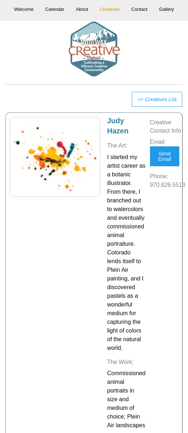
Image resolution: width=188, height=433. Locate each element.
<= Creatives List (157, 99)
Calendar (54, 9)
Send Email (164, 156)
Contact (139, 9)
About (82, 9)
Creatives (110, 9)
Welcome (24, 9)
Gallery (166, 9)
